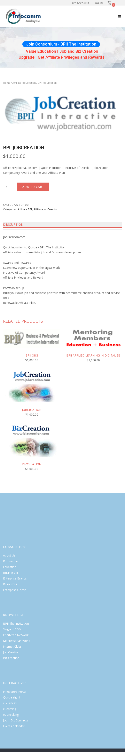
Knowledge (10, 561)
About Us (9, 555)
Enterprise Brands (15, 578)
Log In (98, 3)
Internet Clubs (12, 646)
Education (9, 567)
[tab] (62, 224)
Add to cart (33, 187)
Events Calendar (13, 726)
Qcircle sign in (12, 697)
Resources (10, 584)
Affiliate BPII (25, 209)
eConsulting (11, 715)
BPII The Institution (16, 623)
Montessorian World (16, 641)
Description (13, 224)
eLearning (9, 709)
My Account (80, 3)
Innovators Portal (14, 692)
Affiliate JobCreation (24, 83)
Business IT (10, 573)
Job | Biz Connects (15, 720)
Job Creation (11, 652)
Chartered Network (16, 635)
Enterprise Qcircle (14, 590)
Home (6, 83)
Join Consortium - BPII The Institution (61, 44)
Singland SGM (12, 629)
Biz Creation (11, 658)
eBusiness (10, 703)
